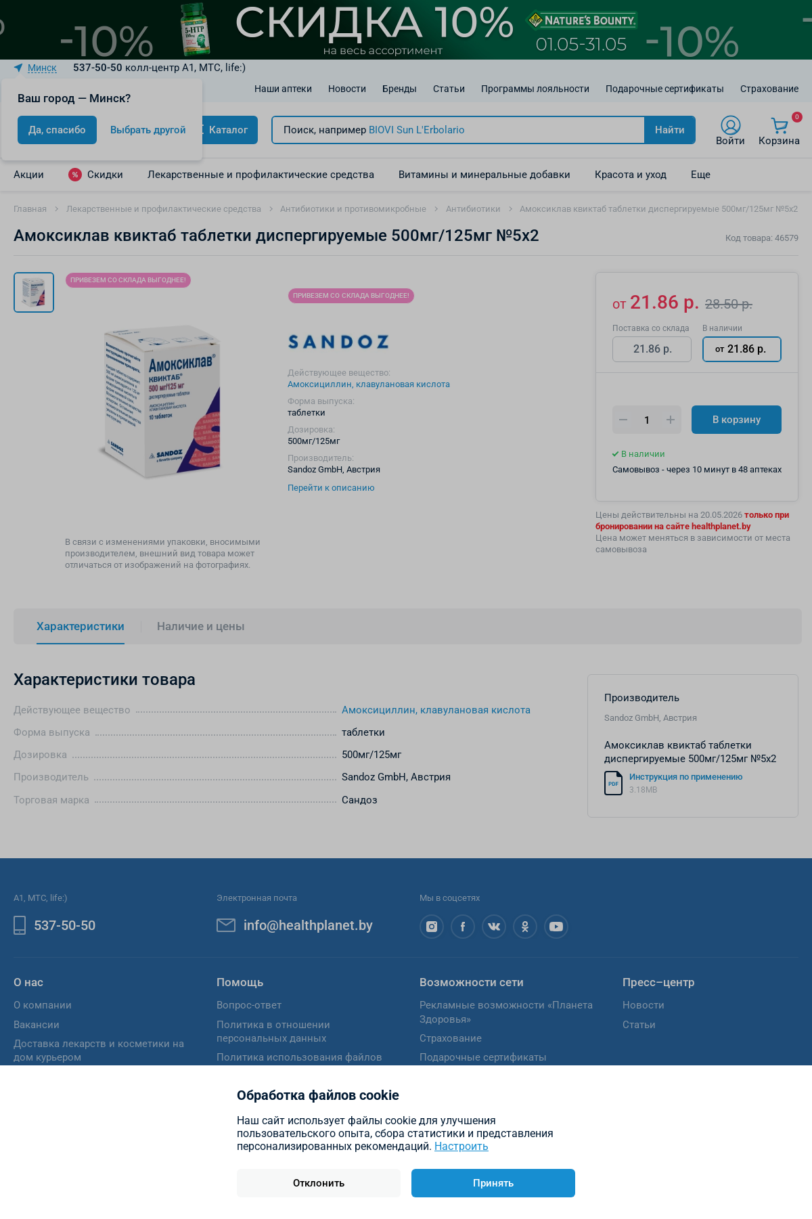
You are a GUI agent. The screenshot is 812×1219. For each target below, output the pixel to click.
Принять (493, 1183)
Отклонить (318, 1183)
